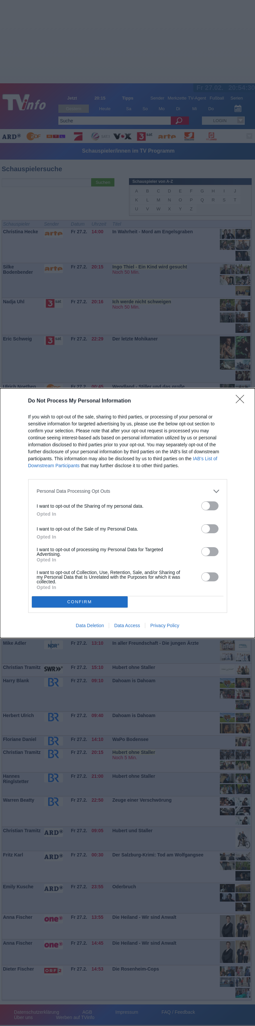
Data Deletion (90, 625)
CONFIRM (79, 601)
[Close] (242, 401)
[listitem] (128, 491)
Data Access (127, 625)
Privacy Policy (164, 625)
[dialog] (127, 513)
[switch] (210, 505)
